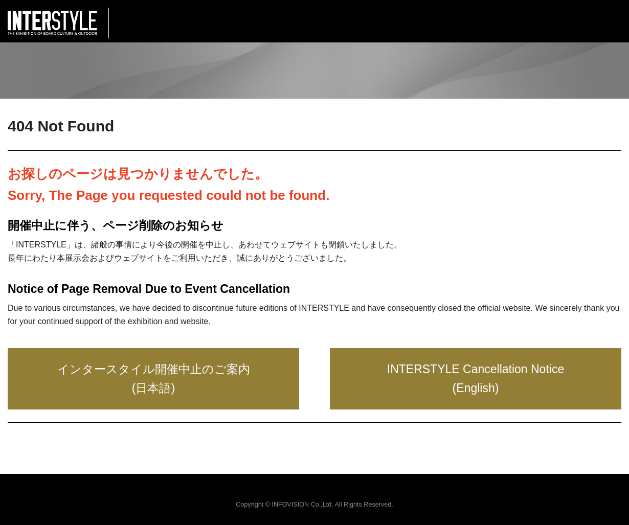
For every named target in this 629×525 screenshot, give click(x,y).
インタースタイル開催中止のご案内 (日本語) (153, 378)
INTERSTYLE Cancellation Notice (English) (475, 378)
